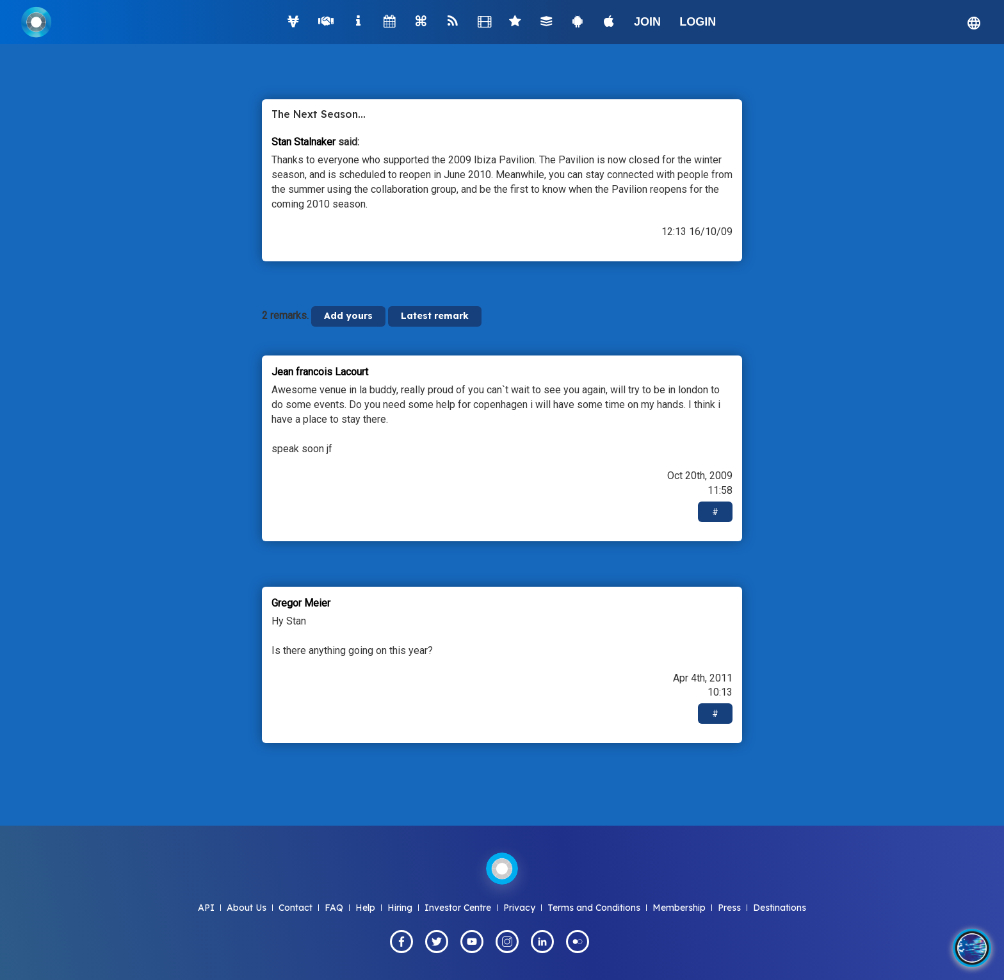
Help (365, 907)
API (206, 907)
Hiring (399, 907)
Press (729, 907)
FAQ (334, 907)
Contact (295, 907)
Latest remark (435, 316)
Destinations (779, 907)
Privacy (519, 907)
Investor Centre (458, 907)
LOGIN (697, 21)
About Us (246, 907)
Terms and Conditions (593, 907)
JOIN (647, 21)
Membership (679, 907)
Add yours (348, 316)
